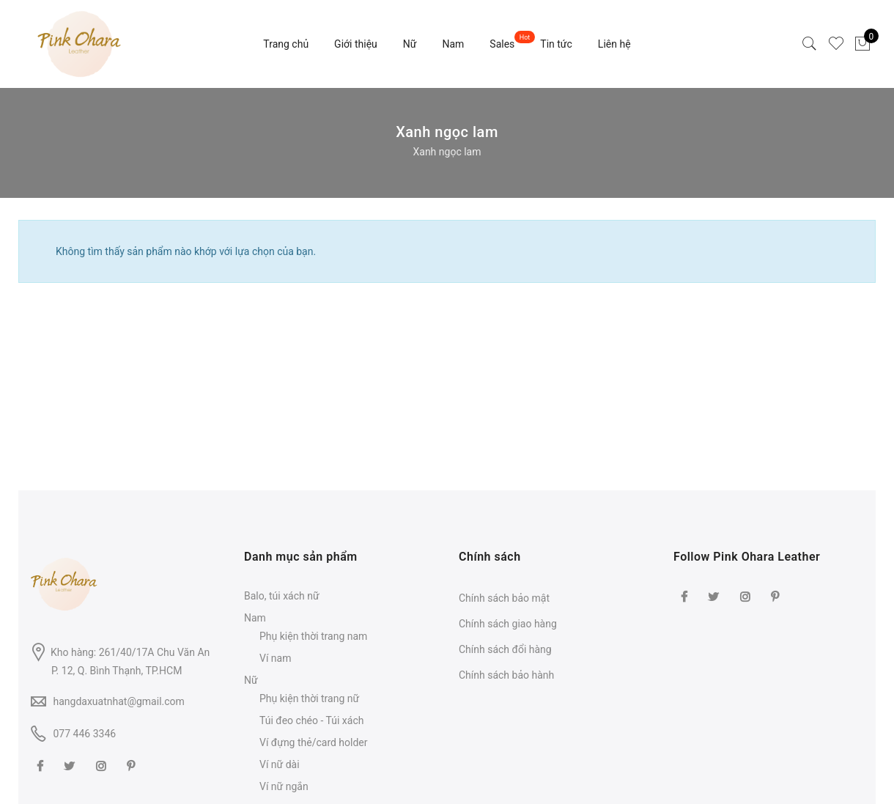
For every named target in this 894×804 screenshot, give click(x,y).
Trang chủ (286, 44)
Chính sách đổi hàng (505, 649)
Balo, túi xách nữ (281, 596)
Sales (502, 44)
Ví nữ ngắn (284, 786)
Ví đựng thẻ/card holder (313, 742)
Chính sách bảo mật (504, 598)
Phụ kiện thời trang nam (313, 636)
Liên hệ (614, 44)
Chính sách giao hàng (508, 624)
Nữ (410, 44)
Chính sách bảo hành (506, 675)
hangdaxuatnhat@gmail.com (118, 701)
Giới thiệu (355, 44)
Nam (453, 44)
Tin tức (556, 44)
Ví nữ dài (279, 764)
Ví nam (275, 658)
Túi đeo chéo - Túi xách (311, 720)
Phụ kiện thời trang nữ (309, 698)
